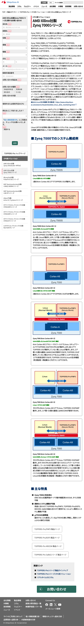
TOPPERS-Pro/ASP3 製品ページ (47, 537)
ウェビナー (18, 606)
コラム (16, 603)
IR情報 (6, 603)
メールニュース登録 (52, 608)
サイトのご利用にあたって (13, 616)
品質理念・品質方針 (11, 619)
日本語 (44, 2)
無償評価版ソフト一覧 (33, 606)
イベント (17, 609)
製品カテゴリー (12, 12)
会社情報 (7, 600)
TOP (3, 12)
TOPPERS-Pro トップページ (14, 153)
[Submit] (81, 2)
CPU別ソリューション (38, 12)
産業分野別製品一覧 (33, 603)
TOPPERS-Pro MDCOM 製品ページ (47, 546)
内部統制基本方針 (28, 619)
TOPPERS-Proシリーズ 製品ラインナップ (52, 570)
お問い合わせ (56, 589)
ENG (51, 2)
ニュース (7, 609)
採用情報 (7, 606)
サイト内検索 (59, 2)
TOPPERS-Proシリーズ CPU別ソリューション (54, 574)
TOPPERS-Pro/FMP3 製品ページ (47, 529)
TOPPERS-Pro (24, 12)
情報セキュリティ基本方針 (52, 616)
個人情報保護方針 (33, 616)
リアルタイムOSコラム (45, 577)
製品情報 (17, 600)
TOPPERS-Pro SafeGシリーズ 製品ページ (50, 554)
